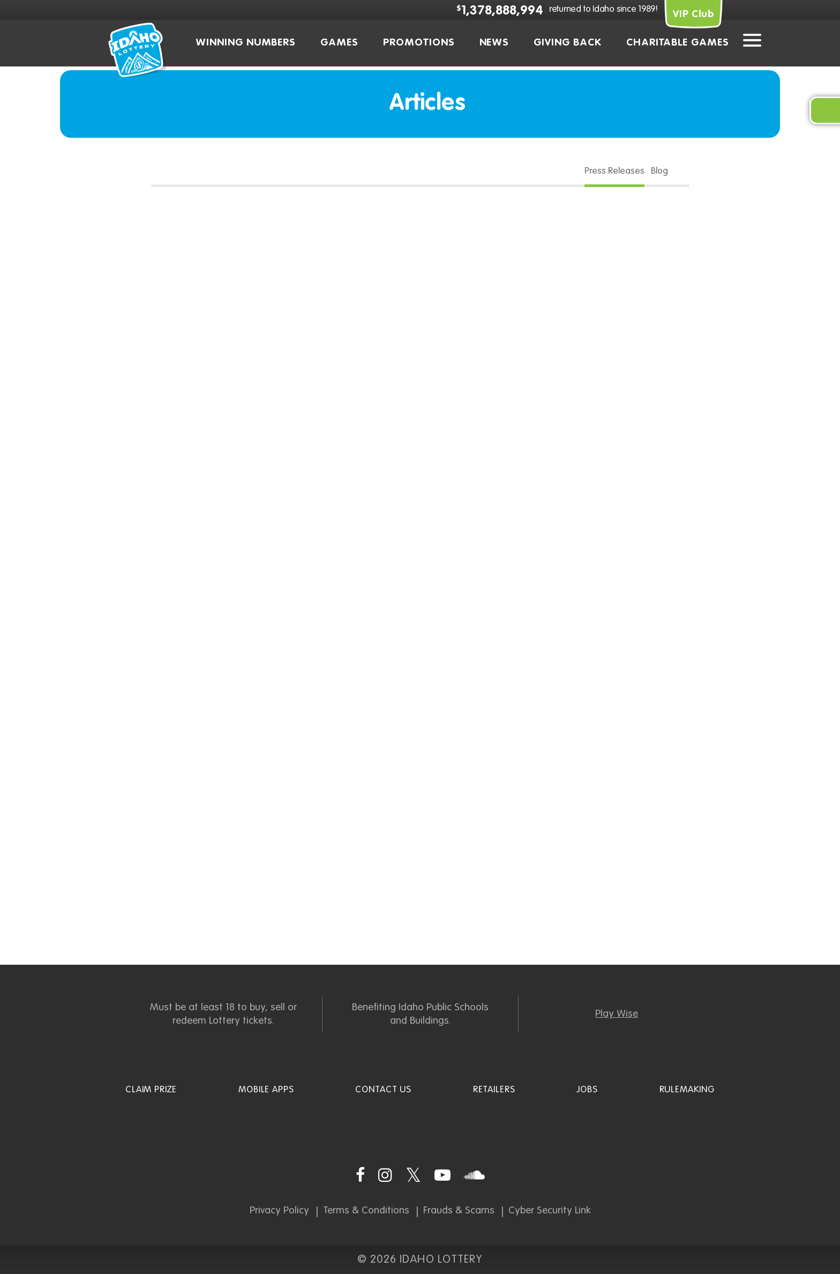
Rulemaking (687, 1089)
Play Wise (616, 1014)
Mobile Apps (266, 1089)
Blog (659, 171)
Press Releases (614, 171)
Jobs (586, 1089)
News (494, 43)
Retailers (494, 1089)
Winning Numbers (246, 43)
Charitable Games (677, 43)
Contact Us (383, 1089)
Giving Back (567, 43)
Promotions (419, 43)
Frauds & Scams (458, 1210)
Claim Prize (151, 1089)
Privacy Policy (279, 1210)
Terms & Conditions (366, 1210)
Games (339, 43)
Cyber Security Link (549, 1210)
